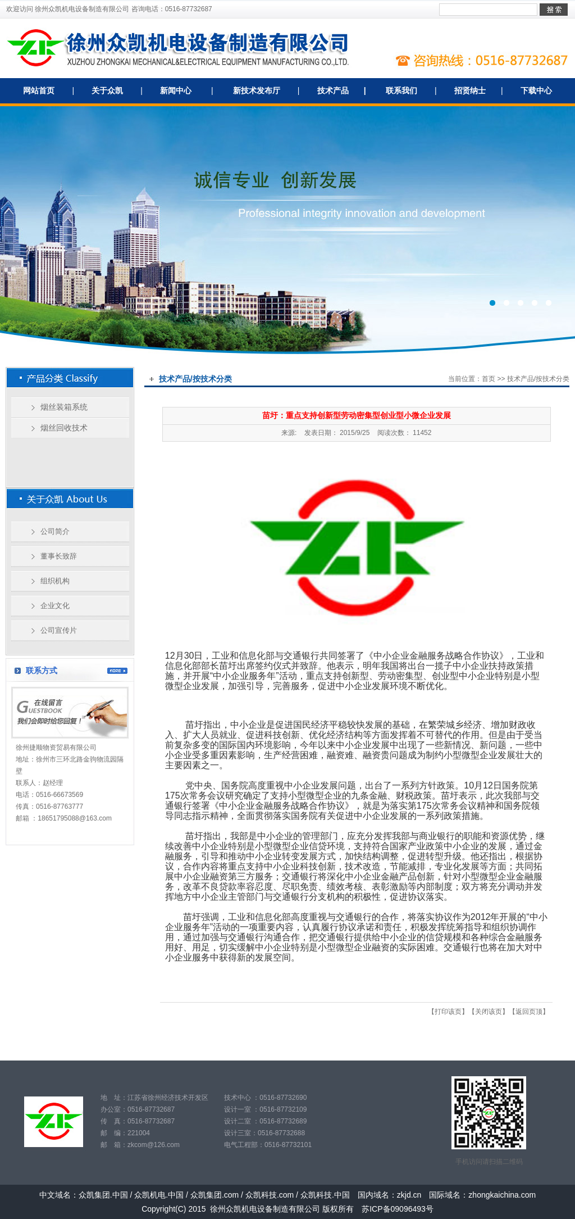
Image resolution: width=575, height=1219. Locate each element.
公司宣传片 (58, 630)
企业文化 (55, 605)
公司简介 (55, 531)
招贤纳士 (470, 90)
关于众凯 (107, 90)
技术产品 (333, 90)
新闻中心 (175, 90)
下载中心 (536, 90)
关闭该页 (488, 1012)
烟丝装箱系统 (64, 406)
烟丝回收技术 (64, 427)
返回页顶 (528, 1012)
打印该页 (448, 1012)
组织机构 (55, 581)
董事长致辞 (58, 556)
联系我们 (401, 90)
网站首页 (38, 90)
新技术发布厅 (256, 90)
